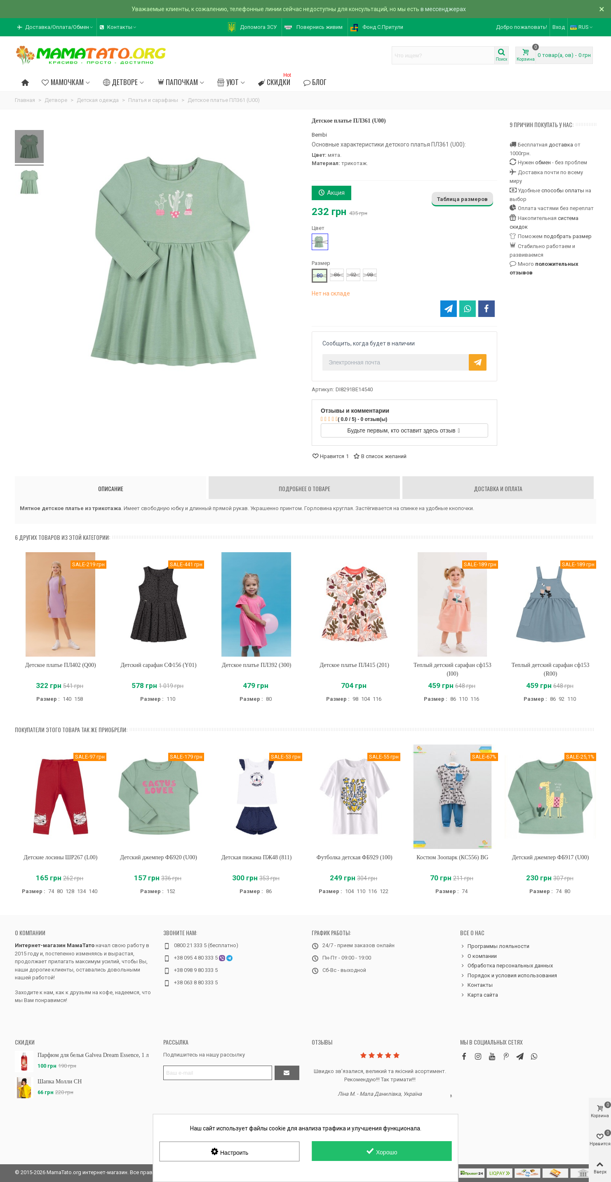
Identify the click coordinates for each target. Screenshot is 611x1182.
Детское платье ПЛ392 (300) (256, 665)
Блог (315, 81)
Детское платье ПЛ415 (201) (354, 665)
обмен (543, 162)
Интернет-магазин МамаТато (54, 945)
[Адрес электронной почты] (217, 1073)
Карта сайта (479, 995)
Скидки (275, 80)
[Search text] (443, 55)
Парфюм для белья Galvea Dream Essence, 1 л (93, 1055)
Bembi (319, 135)
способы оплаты (562, 190)
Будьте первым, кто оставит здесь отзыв (403, 430)
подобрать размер (568, 236)
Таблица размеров (462, 199)
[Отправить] (287, 1073)
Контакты (476, 985)
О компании (30, 932)
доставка (561, 145)
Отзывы (322, 1042)
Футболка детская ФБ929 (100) (354, 857)
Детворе (120, 81)
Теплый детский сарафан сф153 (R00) (551, 669)
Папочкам (177, 81)
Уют (227, 81)
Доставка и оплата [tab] (498, 488)
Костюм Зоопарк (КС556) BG (452, 857)
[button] (55, 27)
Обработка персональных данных (506, 966)
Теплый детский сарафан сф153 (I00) (452, 669)
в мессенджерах (443, 9)
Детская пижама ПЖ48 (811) (256, 857)
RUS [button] (582, 27)
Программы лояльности (494, 946)
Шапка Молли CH (60, 1081)
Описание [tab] (110, 488)
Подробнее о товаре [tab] (304, 488)
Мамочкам (62, 81)
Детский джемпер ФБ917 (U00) (550, 857)
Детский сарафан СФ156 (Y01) (158, 665)
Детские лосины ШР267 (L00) (60, 857)
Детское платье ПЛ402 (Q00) (60, 665)
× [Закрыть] (601, 9)
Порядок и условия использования (508, 976)
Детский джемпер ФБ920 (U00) (158, 857)
